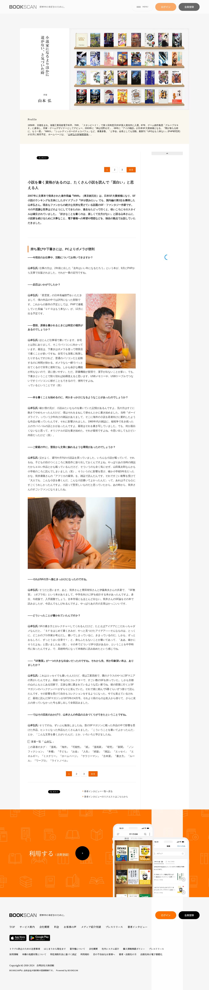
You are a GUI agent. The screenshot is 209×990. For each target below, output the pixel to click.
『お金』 (75, 751)
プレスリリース (114, 927)
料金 (56, 927)
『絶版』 (96, 751)
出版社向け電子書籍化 (151, 954)
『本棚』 (51, 751)
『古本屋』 (107, 756)
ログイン (165, 11)
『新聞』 (120, 747)
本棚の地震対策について (34, 954)
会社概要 (44, 927)
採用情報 (13, 954)
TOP (12, 927)
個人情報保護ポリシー (134, 948)
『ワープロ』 (41, 760)
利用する (50, 862)
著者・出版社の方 (127, 954)
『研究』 (110, 747)
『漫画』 (53, 747)
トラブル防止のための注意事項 (24, 948)
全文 (131, 169)
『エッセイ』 (120, 751)
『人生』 (86, 751)
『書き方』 (120, 756)
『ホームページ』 (69, 756)
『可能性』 (76, 747)
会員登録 (189, 11)
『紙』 (87, 747)
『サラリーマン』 (90, 756)
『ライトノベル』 (59, 760)
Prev (167, 153)
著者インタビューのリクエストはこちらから (106, 797)
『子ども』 (63, 751)
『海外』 (64, 747)
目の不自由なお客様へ (104, 954)
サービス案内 (27, 927)
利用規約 (84, 954)
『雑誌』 (107, 751)
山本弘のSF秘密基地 (78, 134)
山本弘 (48, 741)
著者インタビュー (137, 927)
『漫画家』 (97, 747)
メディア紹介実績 (91, 927)
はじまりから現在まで (55, 948)
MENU (142, 11)
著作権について (77, 948)
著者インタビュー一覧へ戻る (98, 791)
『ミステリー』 (50, 756)
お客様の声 (70, 927)
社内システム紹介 (110, 948)
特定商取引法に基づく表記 (63, 954)
